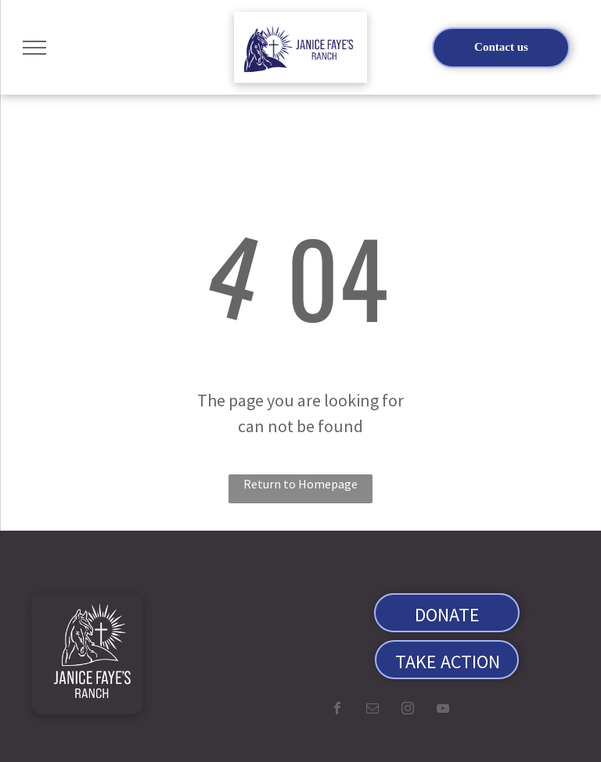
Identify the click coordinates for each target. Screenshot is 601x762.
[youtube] (443, 710)
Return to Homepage (300, 484)
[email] (372, 710)
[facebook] (337, 710)
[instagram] (407, 710)
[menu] (34, 47)
